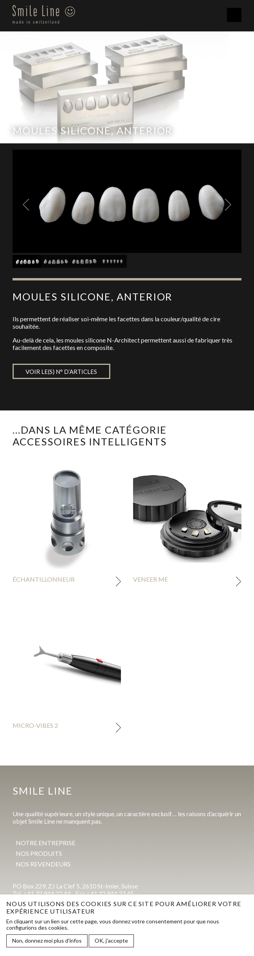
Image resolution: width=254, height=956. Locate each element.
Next (228, 204)
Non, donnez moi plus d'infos (47, 941)
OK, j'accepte (111, 941)
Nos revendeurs (43, 864)
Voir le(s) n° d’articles (61, 371)
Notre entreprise (45, 842)
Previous (25, 204)
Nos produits (39, 853)
